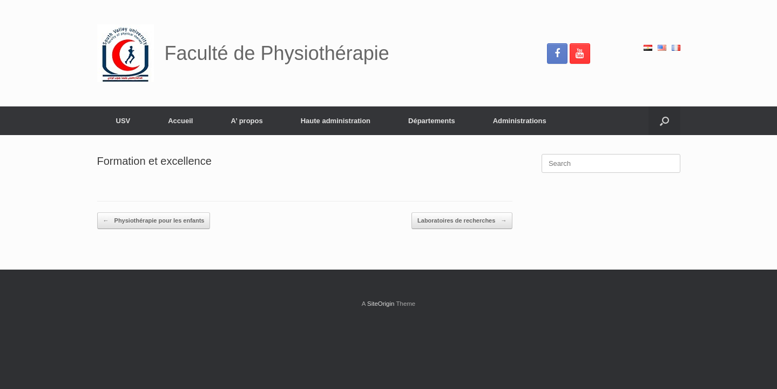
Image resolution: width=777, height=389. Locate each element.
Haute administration (335, 121)
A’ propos (246, 121)
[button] (664, 120)
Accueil (180, 121)
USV (123, 121)
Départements (431, 121)
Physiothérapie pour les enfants (154, 220)
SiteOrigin (381, 303)
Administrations (519, 121)
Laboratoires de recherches (461, 220)
